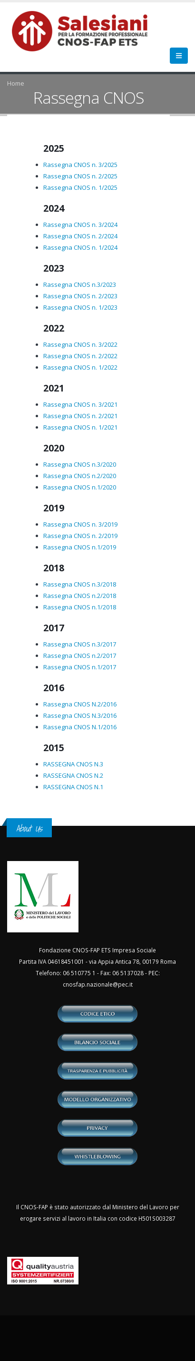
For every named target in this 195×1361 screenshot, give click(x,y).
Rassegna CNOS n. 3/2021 (80, 404)
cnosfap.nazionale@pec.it (98, 984)
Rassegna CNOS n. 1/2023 (80, 307)
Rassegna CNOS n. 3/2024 (80, 224)
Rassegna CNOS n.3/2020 (79, 464)
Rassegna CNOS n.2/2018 (79, 595)
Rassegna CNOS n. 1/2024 (80, 247)
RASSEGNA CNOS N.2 (73, 775)
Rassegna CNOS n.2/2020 (79, 475)
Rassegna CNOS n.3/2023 (79, 284)
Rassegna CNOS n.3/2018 (79, 584)
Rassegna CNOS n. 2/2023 (80, 296)
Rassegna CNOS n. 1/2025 (80, 187)
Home (15, 83)
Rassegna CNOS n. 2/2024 (80, 236)
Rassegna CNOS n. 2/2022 (80, 356)
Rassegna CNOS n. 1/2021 (80, 427)
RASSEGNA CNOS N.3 (73, 764)
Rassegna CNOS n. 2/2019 (80, 535)
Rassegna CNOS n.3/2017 (79, 644)
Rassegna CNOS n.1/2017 (79, 667)
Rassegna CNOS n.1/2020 (79, 487)
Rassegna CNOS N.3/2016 (80, 715)
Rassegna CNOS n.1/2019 (79, 547)
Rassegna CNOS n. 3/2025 (80, 164)
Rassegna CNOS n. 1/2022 (80, 367)
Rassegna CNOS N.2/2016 (80, 704)
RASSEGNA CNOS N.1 (73, 787)
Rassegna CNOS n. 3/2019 (80, 524)
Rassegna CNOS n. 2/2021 (80, 415)
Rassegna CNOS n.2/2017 (79, 655)
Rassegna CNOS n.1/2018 (79, 607)
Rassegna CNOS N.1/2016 (80, 727)
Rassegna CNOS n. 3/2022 (80, 344)
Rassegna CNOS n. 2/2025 (80, 176)
